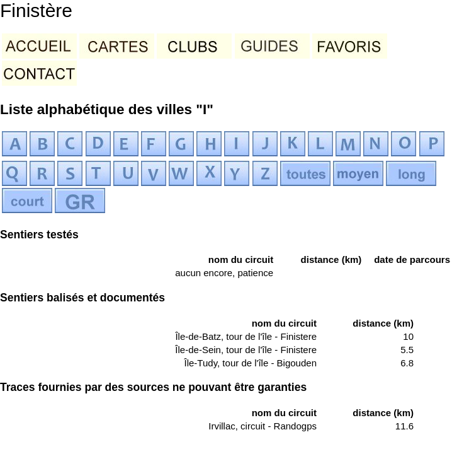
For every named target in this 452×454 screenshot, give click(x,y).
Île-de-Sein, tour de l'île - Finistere (246, 349)
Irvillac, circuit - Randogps (262, 426)
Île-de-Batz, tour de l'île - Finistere (246, 336)
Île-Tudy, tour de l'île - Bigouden (250, 363)
